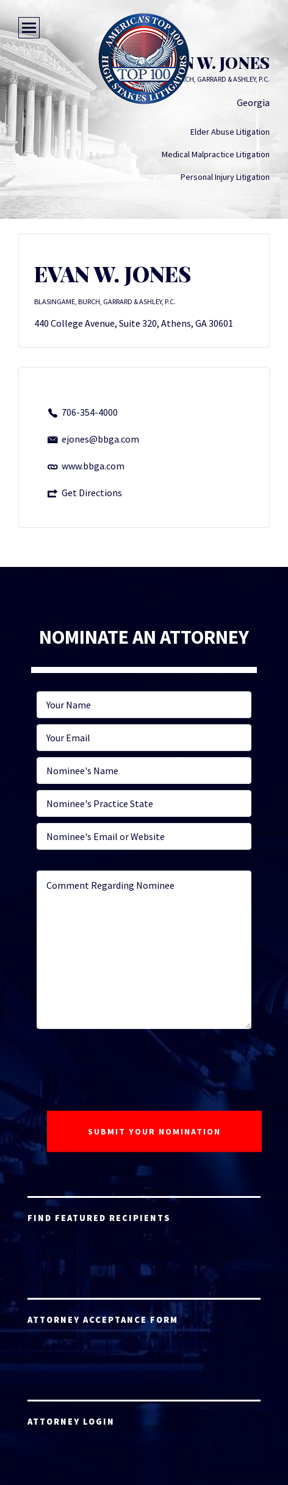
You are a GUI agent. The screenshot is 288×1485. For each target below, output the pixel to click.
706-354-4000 (90, 412)
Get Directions (92, 492)
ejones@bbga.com (100, 439)
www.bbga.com (93, 466)
